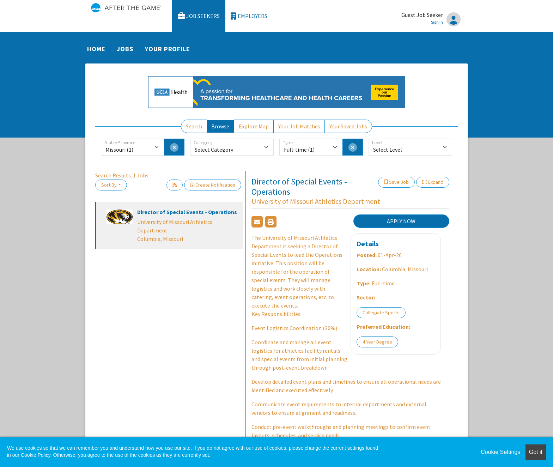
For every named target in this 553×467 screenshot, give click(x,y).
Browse (220, 126)
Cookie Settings (500, 452)
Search (194, 126)
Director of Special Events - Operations (187, 212)
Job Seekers (199, 16)
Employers (249, 16)
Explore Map (254, 126)
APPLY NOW (401, 221)
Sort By (109, 185)
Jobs (125, 49)
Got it (535, 452)
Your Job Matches (299, 126)
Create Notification (212, 185)
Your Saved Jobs (348, 126)
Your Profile (167, 49)
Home (96, 49)
